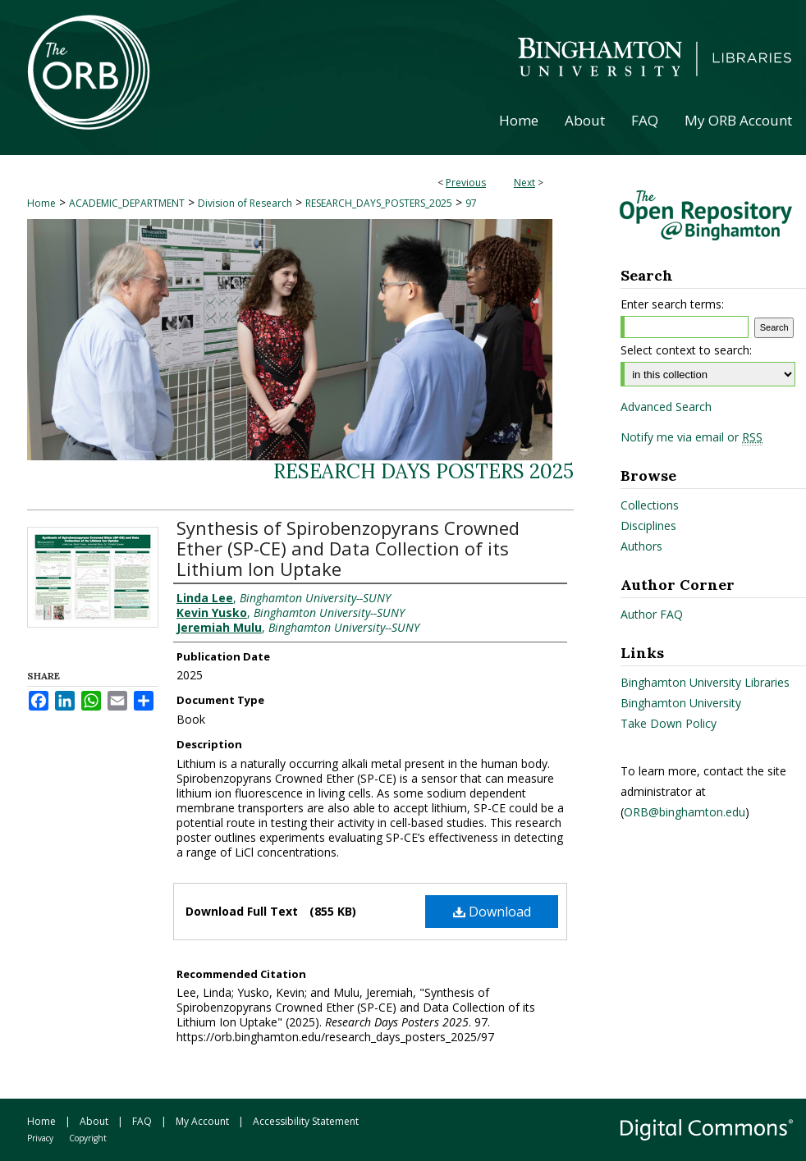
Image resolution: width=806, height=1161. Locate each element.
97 (471, 203)
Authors (641, 546)
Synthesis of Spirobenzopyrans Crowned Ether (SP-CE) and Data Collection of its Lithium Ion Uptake (348, 548)
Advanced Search (666, 406)
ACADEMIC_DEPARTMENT (127, 203)
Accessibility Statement (306, 1121)
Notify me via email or (691, 437)
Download (492, 912)
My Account (202, 1121)
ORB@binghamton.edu (684, 812)
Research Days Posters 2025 (423, 471)
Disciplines (648, 525)
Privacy (40, 1138)
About (94, 1121)
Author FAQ (652, 614)
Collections (650, 505)
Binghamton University (681, 703)
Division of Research (245, 203)
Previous (466, 183)
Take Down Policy (669, 723)
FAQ (142, 1121)
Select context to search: (686, 350)
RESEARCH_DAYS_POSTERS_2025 (378, 203)
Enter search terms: (672, 304)
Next (524, 183)
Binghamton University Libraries (705, 682)
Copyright (88, 1138)
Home (41, 203)
